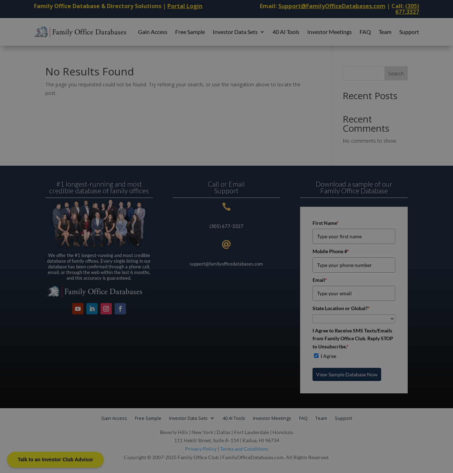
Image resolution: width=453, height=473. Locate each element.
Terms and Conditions (244, 449)
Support (409, 31)
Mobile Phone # (330, 251)
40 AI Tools (286, 31)
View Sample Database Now (347, 374)
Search (396, 73)
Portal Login (184, 6)
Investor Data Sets (235, 31)
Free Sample (190, 31)
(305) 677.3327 (407, 9)
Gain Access (152, 31)
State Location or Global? (341, 308)
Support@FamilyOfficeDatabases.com (331, 6)
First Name (325, 223)
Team (385, 31)
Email (319, 280)
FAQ (365, 31)
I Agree (328, 356)
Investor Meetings (329, 31)
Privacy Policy (201, 449)
